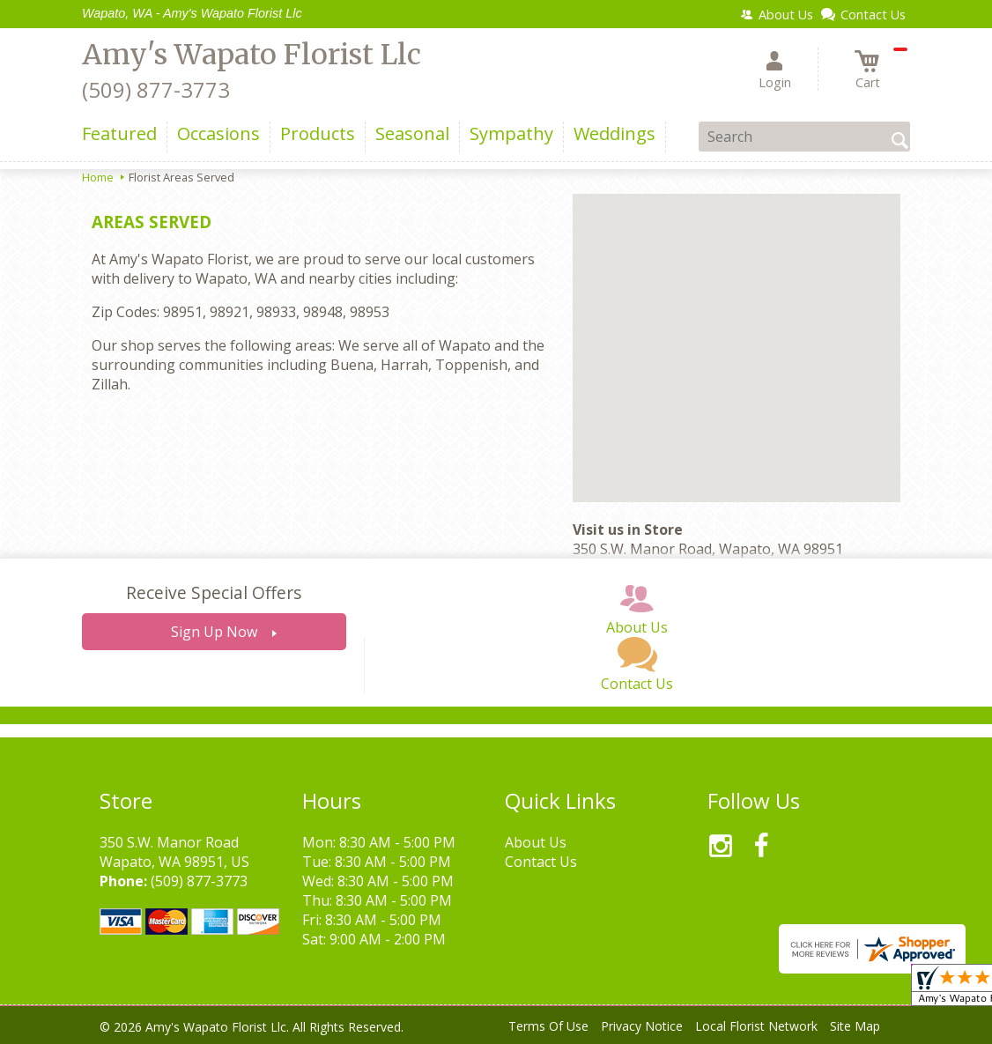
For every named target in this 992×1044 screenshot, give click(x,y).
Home (98, 177)
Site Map (855, 1026)
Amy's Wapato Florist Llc (251, 54)
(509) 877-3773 (156, 89)
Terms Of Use (548, 1026)
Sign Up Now (214, 631)
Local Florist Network (756, 1026)
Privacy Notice (642, 1026)
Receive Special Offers (213, 592)
